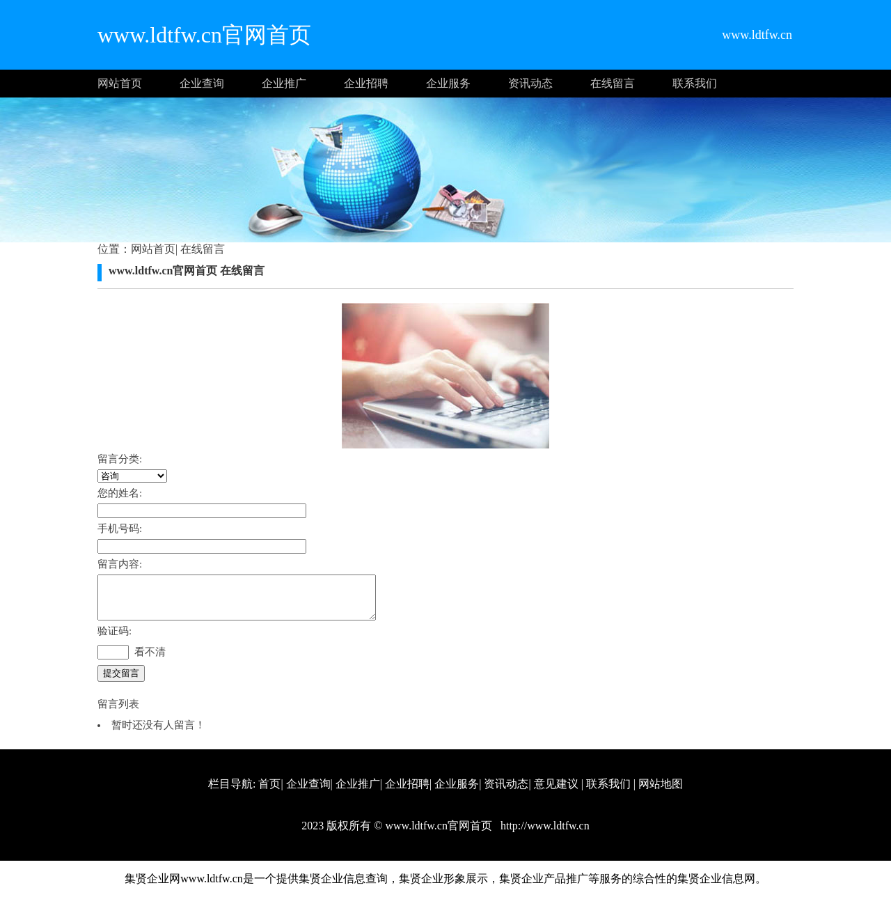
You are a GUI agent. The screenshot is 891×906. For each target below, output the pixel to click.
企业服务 (448, 83)
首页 (269, 792)
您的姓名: (119, 493)
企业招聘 (366, 83)
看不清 (150, 660)
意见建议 (556, 792)
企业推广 (284, 83)
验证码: (114, 639)
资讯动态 (530, 83)
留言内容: (119, 564)
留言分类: (119, 458)
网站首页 (119, 83)
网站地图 (660, 792)
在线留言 (612, 83)
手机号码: (119, 528)
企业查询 (202, 83)
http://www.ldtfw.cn (544, 834)
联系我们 (694, 83)
